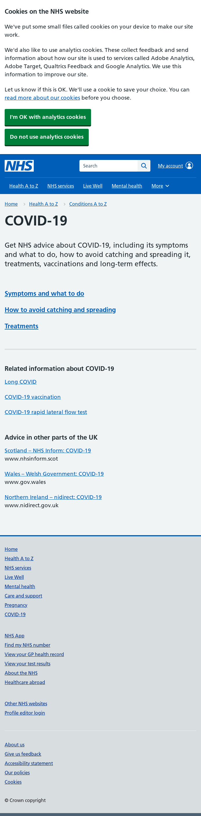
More (161, 185)
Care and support (23, 596)
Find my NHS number (27, 645)
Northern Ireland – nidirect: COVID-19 (53, 497)
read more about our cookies (42, 97)
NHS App (14, 636)
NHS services (60, 186)
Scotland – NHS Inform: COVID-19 (48, 450)
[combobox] (108, 166)
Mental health (127, 186)
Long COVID (21, 381)
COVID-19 (15, 614)
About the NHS (21, 673)
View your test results (27, 664)
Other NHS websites (26, 703)
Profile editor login (25, 713)
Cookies (13, 782)
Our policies (17, 773)
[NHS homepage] (19, 166)
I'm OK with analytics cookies (48, 117)
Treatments (21, 326)
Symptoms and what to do (44, 293)
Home (11, 204)
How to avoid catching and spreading (60, 310)
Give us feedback (23, 754)
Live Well (92, 186)
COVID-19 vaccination (33, 397)
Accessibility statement (29, 763)
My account (175, 165)
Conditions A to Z (88, 204)
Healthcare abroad (25, 682)
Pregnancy (16, 605)
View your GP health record (34, 654)
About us (14, 745)
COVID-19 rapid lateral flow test (46, 412)
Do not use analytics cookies (46, 136)
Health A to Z (23, 186)
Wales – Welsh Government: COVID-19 (54, 473)
